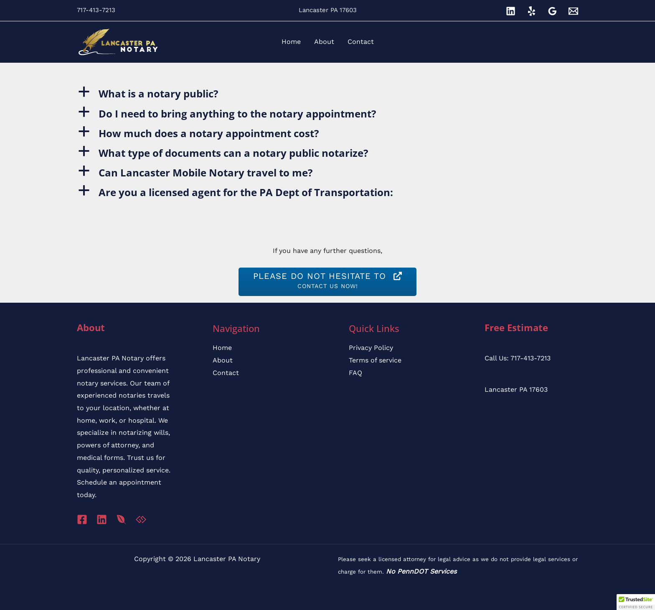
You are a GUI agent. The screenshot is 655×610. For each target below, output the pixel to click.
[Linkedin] (510, 11)
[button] (327, 93)
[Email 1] (573, 11)
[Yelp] (531, 11)
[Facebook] (82, 519)
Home (222, 348)
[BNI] (121, 519)
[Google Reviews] (552, 11)
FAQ (355, 373)
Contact (226, 373)
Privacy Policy (371, 348)
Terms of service (375, 360)
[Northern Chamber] (141, 519)
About (223, 360)
